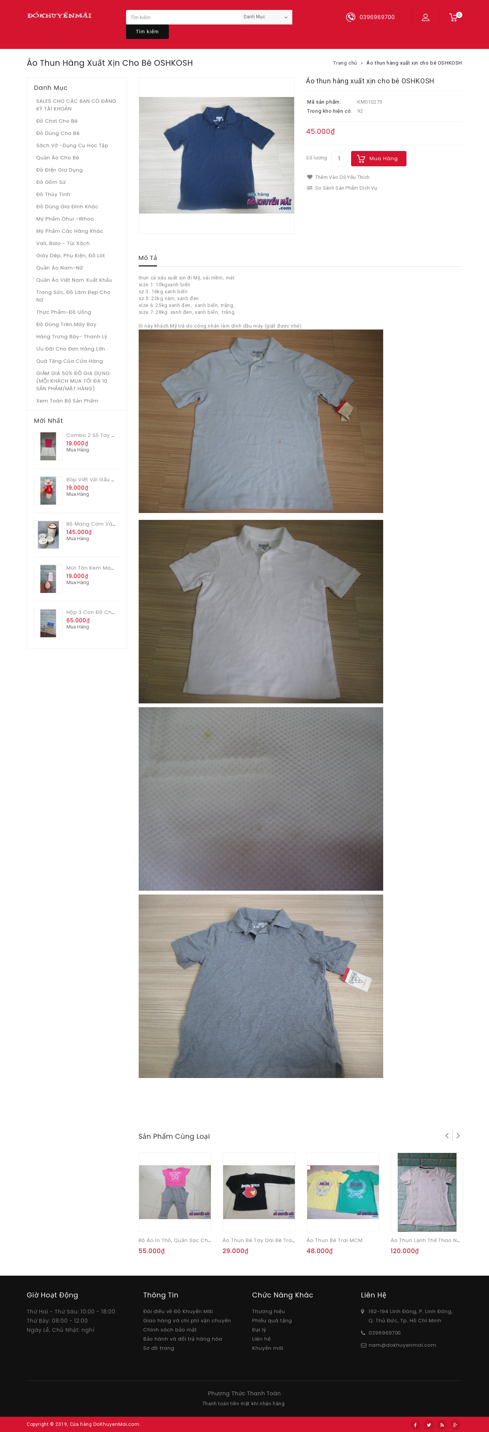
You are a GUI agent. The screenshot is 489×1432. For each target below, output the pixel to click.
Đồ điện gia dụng (59, 170)
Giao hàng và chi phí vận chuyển (187, 1320)
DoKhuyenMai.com (116, 1424)
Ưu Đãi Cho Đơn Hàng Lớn (70, 348)
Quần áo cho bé (57, 157)
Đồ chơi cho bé (57, 121)
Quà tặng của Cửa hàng (69, 361)
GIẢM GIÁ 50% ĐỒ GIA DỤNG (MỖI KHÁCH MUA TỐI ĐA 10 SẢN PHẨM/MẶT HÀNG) (73, 381)
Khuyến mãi (267, 1348)
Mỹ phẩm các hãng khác (70, 231)
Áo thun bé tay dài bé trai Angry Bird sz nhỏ (282, 1240)
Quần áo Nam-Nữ (59, 267)
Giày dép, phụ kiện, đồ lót (70, 255)
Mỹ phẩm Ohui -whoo (65, 218)
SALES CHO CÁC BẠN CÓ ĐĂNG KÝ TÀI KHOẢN (76, 104)
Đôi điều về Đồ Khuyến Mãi (178, 1311)
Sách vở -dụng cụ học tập (72, 145)
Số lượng (316, 158)
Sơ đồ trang (158, 1348)
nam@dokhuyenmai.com (402, 1345)
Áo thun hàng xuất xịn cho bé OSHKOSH (414, 63)
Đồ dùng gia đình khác (67, 206)
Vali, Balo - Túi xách (63, 243)
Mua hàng (383, 158)
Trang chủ (345, 63)
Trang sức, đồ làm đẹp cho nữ (73, 296)
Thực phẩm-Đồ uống (63, 312)
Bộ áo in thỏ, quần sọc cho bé (179, 1240)
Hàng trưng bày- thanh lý (71, 336)
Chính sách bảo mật (170, 1329)
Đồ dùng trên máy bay (66, 324)
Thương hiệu (268, 1311)
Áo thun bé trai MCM (335, 1240)
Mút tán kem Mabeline (97, 568)
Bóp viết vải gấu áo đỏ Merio (104, 479)
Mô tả (148, 257)
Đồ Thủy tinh (53, 194)
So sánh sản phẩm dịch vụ (342, 188)
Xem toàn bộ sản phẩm (67, 400)
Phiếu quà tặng (272, 1320)
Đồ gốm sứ (51, 182)
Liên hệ (261, 1339)
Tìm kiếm (147, 31)
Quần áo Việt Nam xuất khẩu (74, 280)
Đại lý (259, 1329)
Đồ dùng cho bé (58, 133)
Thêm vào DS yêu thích (338, 177)
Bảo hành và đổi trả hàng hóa (182, 1339)
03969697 (382, 1332)
